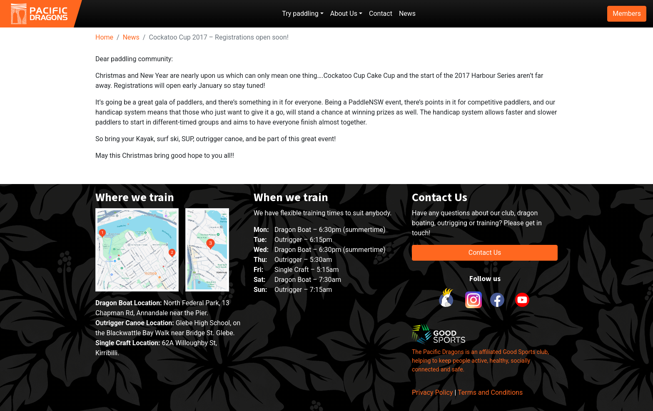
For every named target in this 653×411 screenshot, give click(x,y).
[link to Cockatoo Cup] (447, 300)
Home (104, 37)
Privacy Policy (432, 392)
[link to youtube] (522, 300)
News (407, 13)
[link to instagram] (472, 300)
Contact (380, 13)
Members (627, 13)
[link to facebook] (497, 300)
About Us (343, 13)
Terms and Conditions (490, 392)
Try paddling (300, 13)
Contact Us (485, 253)
